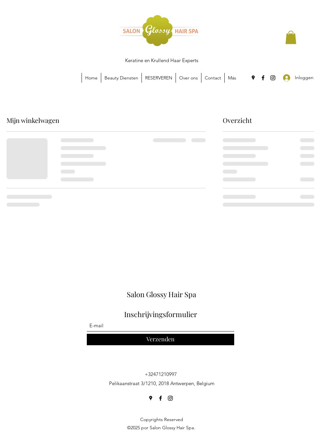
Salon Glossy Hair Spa (161, 294)
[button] (290, 37)
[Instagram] (273, 78)
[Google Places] (253, 78)
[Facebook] (263, 78)
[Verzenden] (160, 339)
